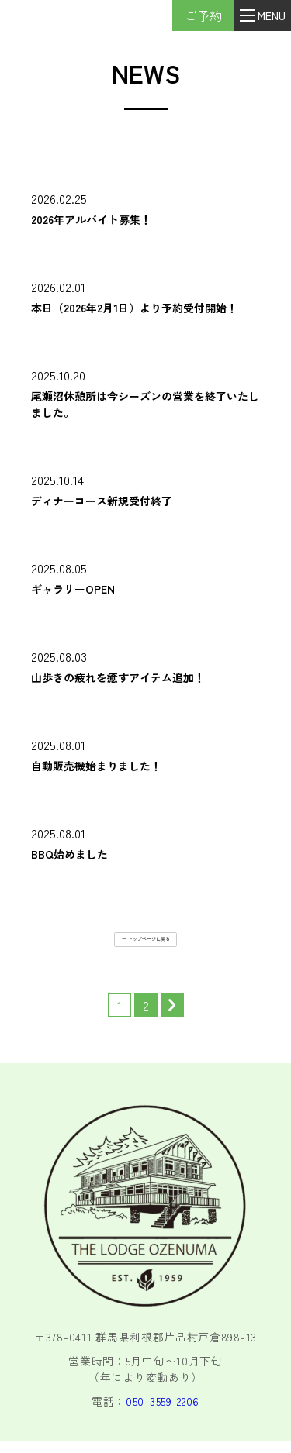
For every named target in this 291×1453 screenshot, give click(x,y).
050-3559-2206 (162, 1413)
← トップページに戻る (146, 942)
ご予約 (185, 15)
